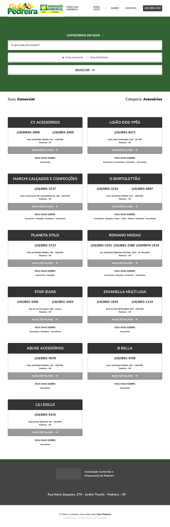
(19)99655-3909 (28, 132)
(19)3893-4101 (101, 245)
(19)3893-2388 (124, 245)
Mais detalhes (42, 150)
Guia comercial (72, 57)
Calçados (40, 218)
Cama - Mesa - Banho (124, 218)
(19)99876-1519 (147, 245)
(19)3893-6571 (125, 132)
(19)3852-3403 (62, 302)
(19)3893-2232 (107, 189)
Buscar (82, 70)
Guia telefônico (97, 57)
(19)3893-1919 (107, 302)
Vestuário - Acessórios (136, 162)
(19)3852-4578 (45, 358)
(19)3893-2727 (45, 189)
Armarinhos (119, 162)
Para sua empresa (78, 8)
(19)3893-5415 (45, 415)
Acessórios (45, 162)
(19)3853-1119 (142, 302)
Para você (100, 8)
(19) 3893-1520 (153, 8)
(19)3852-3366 (28, 302)
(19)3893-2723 (45, 245)
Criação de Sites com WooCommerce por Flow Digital (85, 518)
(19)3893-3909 (63, 132)
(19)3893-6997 (142, 189)
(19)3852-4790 (125, 358)
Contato (130, 8)
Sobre (115, 8)
